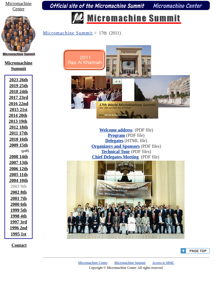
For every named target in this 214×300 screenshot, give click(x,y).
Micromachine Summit (68, 33)
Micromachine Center (93, 263)
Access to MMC (163, 263)
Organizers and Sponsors (115, 146)
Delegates (114, 140)
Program (116, 135)
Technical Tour (115, 151)
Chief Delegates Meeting (115, 156)
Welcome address (115, 130)
